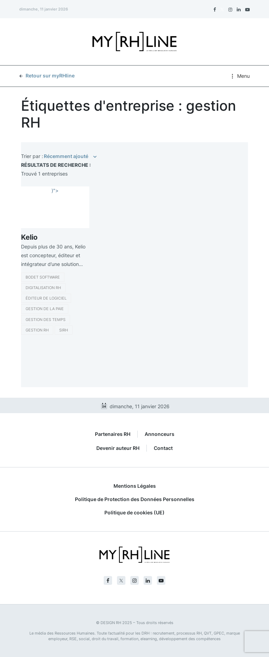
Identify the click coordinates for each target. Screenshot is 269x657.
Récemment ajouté (66, 156)
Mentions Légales (134, 486)
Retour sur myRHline (47, 75)
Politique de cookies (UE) (134, 512)
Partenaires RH (112, 434)
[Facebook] (214, 9)
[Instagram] (230, 9)
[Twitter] (222, 9)
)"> (54, 190)
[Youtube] (247, 9)
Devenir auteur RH (117, 448)
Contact (163, 448)
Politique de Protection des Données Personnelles (134, 499)
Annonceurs (159, 434)
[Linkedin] (239, 9)
